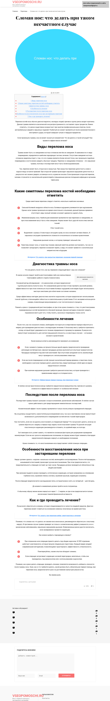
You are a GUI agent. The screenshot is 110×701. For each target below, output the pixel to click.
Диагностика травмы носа (39, 106)
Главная (15, 11)
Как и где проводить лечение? (39, 116)
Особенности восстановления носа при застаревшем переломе (39, 114)
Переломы (23, 11)
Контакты (46, 698)
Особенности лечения (38, 108)
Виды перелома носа (39, 101)
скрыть (43, 96)
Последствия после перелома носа (39, 111)
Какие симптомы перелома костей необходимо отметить (39, 103)
